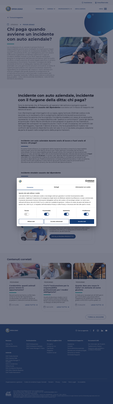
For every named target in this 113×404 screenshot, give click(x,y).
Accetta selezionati (56, 221)
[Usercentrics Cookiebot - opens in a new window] (86, 181)
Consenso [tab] (30, 187)
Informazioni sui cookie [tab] (83, 187)
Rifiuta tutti (31, 221)
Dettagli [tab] (56, 187)
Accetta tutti (82, 221)
